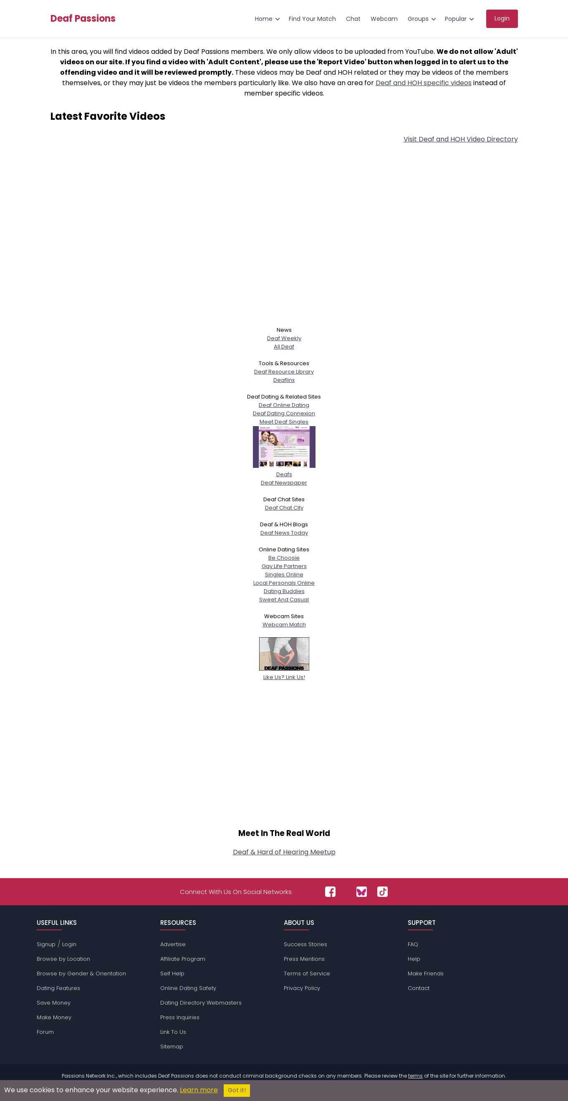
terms (415, 1075)
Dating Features (58, 988)
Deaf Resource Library (284, 372)
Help (414, 959)
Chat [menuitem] (353, 19)
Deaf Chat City (284, 508)
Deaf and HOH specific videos (424, 83)
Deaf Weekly (284, 338)
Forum (45, 1032)
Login (69, 944)
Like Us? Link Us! (284, 673)
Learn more (199, 1090)
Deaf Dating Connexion (284, 413)
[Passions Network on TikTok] (382, 891)
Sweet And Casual (284, 600)
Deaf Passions (83, 19)
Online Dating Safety (188, 988)
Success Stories (305, 944)
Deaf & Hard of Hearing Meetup (284, 852)
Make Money (54, 1017)
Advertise (173, 944)
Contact (418, 988)
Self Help (172, 973)
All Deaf (284, 347)
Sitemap (171, 1046)
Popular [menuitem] (456, 19)
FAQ (413, 944)
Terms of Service (307, 973)
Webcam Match (284, 625)
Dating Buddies (284, 591)
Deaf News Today (284, 533)
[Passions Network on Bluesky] (361, 891)
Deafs (284, 470)
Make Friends (426, 973)
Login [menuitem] (502, 18)
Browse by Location (63, 959)
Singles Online (284, 574)
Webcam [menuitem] (384, 19)
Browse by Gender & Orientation (81, 973)
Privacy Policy (302, 988)
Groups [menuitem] (418, 19)
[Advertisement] (284, 242)
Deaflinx (284, 380)
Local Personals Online (284, 583)
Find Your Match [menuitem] (312, 19)
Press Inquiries (179, 1017)
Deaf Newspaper (284, 483)
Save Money (54, 1003)
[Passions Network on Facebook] (330, 891)
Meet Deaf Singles (284, 422)
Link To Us (173, 1032)
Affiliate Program (182, 959)
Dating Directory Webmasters (201, 1003)
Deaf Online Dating (284, 405)
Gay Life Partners (284, 566)
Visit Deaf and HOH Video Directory (461, 139)
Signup (46, 944)
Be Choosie (284, 558)
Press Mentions (304, 959)
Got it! (237, 1090)
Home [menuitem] (264, 19)
